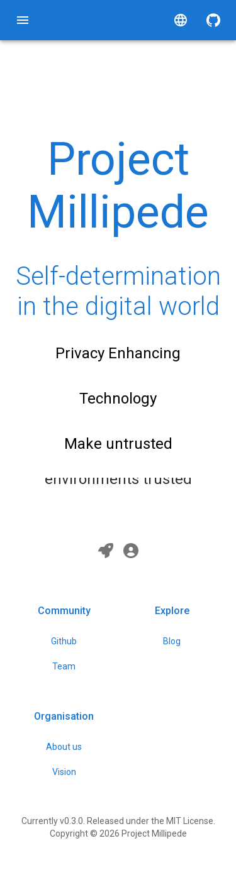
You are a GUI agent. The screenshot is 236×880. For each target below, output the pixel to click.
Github (64, 641)
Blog (172, 641)
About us (64, 747)
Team (64, 666)
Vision (64, 772)
